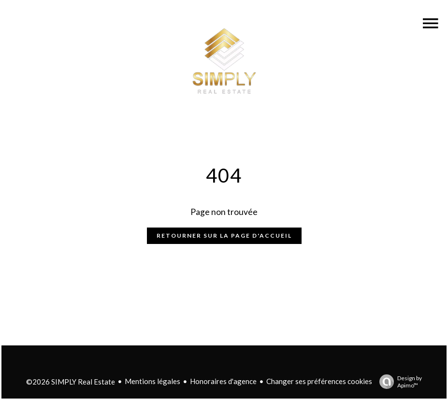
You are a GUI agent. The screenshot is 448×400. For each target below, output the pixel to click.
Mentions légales (152, 381)
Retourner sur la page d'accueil (224, 235)
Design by (398, 381)
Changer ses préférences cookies (319, 381)
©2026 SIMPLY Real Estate (70, 381)
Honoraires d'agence (223, 381)
